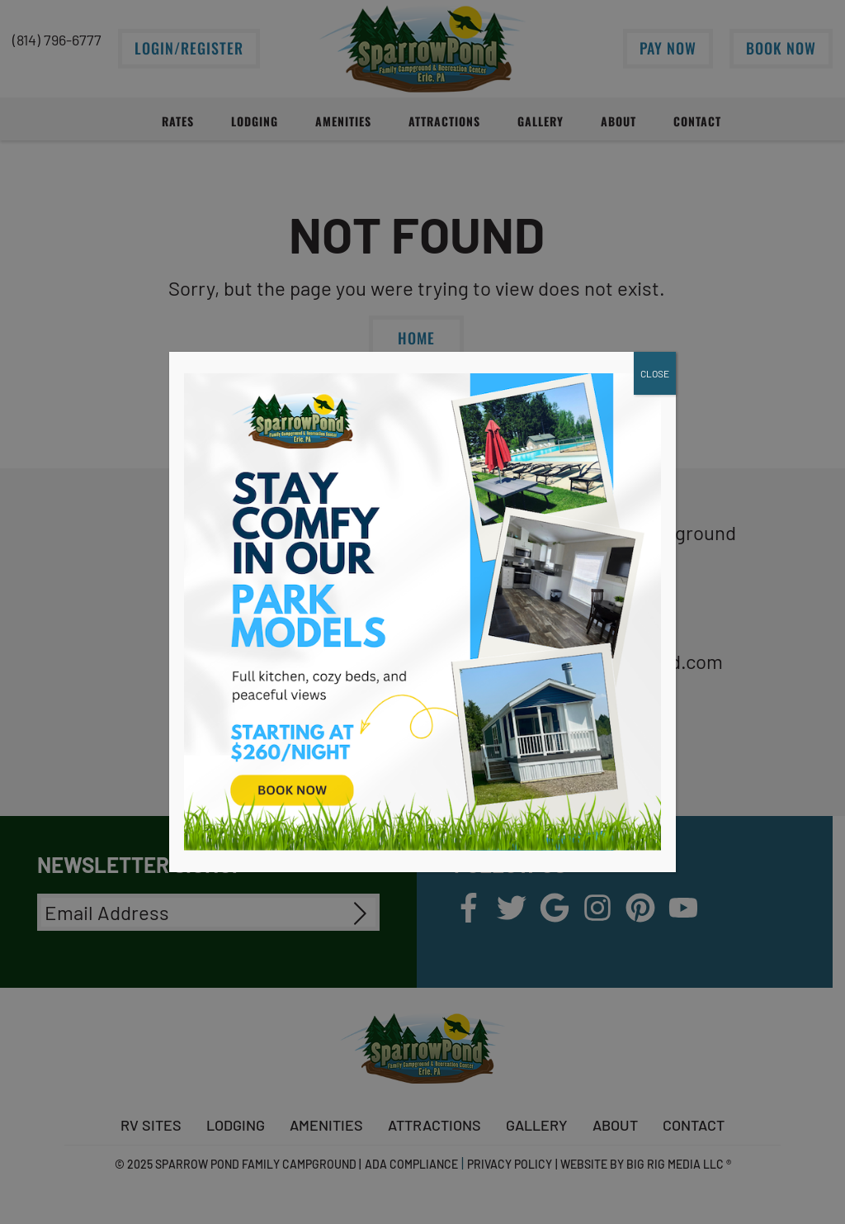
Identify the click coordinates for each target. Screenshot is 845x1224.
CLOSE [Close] (654, 373)
